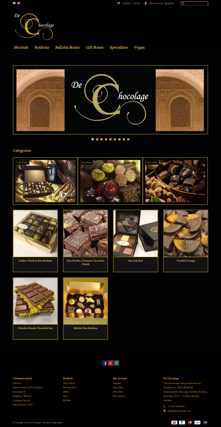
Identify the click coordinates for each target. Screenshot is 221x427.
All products (69, 383)
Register (117, 383)
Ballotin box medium (85, 328)
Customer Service (21, 400)
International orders (23, 405)
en (18, 3)
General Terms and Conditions (28, 387)
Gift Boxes (94, 47)
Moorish (21, 47)
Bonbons (42, 47)
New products (70, 387)
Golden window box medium (35, 260)
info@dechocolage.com (179, 411)
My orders (118, 387)
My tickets (118, 392)
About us (17, 383)
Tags (65, 396)
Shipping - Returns (22, 396)
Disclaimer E (19, 392)
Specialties (119, 47)
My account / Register (159, 3)
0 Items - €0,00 (129, 3)
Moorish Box (135, 260)
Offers (66, 392)
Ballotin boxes (67, 47)
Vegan (139, 47)
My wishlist (119, 396)
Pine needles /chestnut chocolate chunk (85, 262)
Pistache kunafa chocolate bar (35, 328)
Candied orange (185, 260)
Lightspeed (57, 422)
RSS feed (67, 400)
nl (14, 3)
